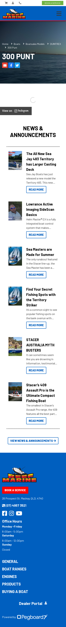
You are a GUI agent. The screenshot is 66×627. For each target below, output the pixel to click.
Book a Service (15, 490)
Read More (36, 189)
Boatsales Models (35, 43)
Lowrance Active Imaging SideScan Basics (40, 209)
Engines (9, 576)
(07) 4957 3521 (14, 505)
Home (5, 43)
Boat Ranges (14, 569)
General (10, 561)
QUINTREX (55, 43)
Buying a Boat (15, 591)
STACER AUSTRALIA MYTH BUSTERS (40, 345)
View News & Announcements (33, 440)
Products (11, 584)
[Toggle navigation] (59, 13)
